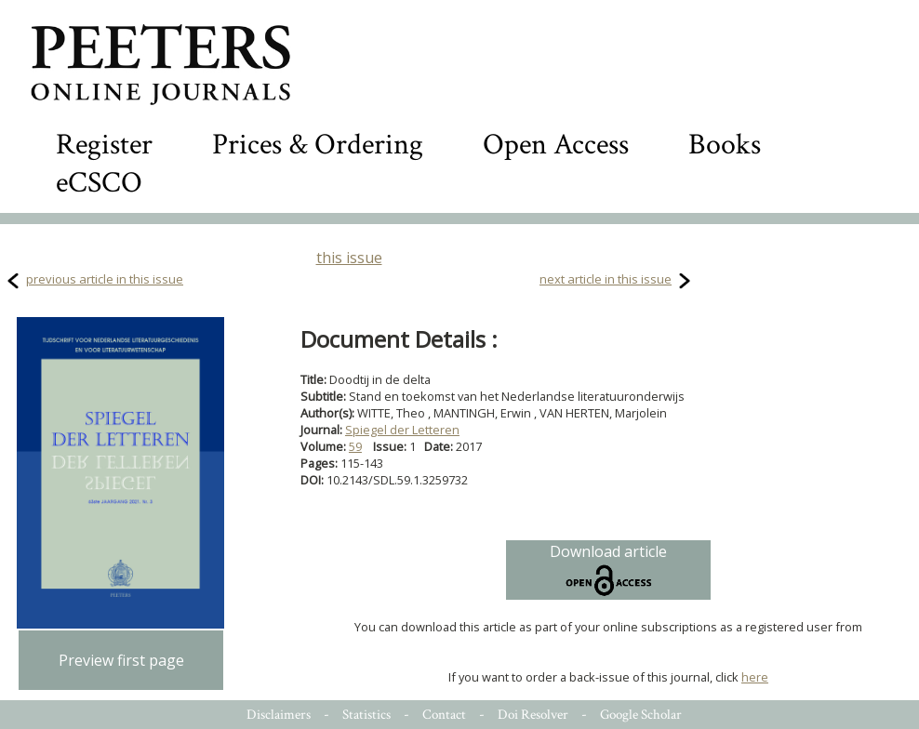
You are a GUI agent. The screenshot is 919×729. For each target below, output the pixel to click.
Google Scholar (641, 714)
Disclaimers (278, 714)
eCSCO (99, 183)
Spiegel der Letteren (402, 429)
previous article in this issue (104, 279)
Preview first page (121, 660)
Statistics (366, 714)
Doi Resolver (533, 714)
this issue (349, 257)
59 (355, 446)
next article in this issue (605, 279)
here (754, 677)
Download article (608, 570)
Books (724, 145)
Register (104, 145)
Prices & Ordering (317, 145)
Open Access (556, 145)
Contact (444, 714)
